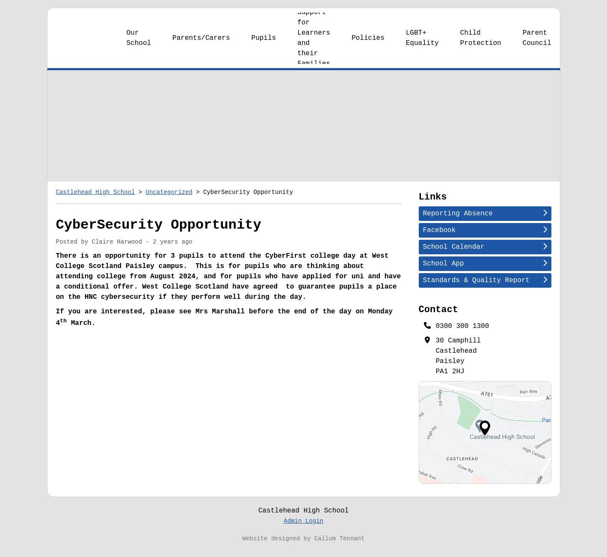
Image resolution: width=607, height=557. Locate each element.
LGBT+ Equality (422, 43)
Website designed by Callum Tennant (304, 544)
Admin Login (303, 526)
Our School (139, 43)
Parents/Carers (201, 43)
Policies (368, 43)
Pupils (264, 43)
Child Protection (480, 43)
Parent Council (537, 43)
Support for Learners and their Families (313, 43)
